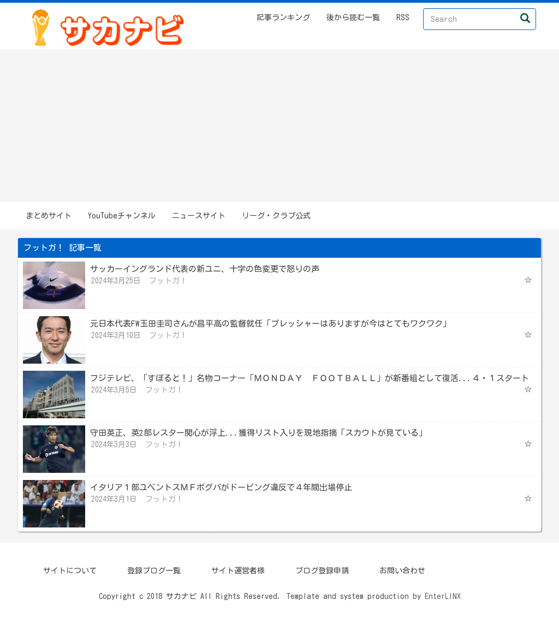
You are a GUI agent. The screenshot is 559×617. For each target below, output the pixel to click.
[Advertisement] (279, 125)
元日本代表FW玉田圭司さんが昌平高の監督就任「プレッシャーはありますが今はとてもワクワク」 (270, 323)
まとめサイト (49, 215)
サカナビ (181, 596)
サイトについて (70, 570)
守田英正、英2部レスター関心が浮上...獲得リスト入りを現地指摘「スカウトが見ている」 (258, 433)
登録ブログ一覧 (154, 570)
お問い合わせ (402, 570)
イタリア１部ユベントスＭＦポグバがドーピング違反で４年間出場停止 (221, 487)
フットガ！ (168, 280)
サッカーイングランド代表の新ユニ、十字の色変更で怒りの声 (204, 269)
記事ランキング (283, 17)
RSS (402, 17)
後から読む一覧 (353, 17)
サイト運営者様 (238, 570)
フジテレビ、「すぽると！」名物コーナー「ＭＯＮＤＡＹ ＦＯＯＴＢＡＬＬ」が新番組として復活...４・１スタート (309, 378)
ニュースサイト (198, 215)
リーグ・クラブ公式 (276, 215)
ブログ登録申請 (322, 570)
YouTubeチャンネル (122, 215)
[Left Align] (525, 18)
